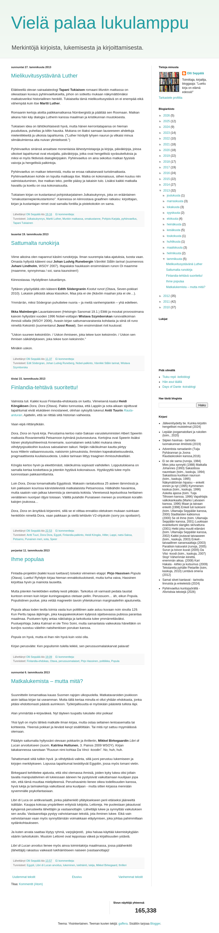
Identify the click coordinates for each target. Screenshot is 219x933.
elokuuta (173, 218)
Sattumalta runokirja (35, 243)
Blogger (155, 923)
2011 (167, 301)
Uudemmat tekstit (23, 877)
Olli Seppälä (195, 73)
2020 (167, 150)
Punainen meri (33, 539)
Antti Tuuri (33, 534)
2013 (167, 190)
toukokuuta (174, 236)
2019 (167, 155)
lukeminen (69, 865)
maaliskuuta (175, 247)
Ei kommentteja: (65, 214)
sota (46, 539)
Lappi (113, 534)
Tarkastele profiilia (170, 97)
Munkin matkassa (73, 218)
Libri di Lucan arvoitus (49, 865)
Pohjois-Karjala (111, 218)
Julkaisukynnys (36, 218)
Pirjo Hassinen (89, 661)
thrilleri (122, 865)
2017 (167, 167)
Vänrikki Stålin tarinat (106, 363)
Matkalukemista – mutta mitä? (47, 681)
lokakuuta (173, 207)
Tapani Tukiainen (23, 222)
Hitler (105, 534)
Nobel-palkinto (84, 363)
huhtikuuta (174, 241)
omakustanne (93, 218)
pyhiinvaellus (129, 218)
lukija (92, 865)
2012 (167, 296)
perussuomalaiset (69, 661)
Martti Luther (53, 218)
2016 (167, 173)
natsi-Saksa (125, 534)
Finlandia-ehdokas (37, 661)
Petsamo (18, 539)
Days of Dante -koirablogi (179, 387)
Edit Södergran (36, 363)
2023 (167, 133)
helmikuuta (174, 253)
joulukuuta (174, 195)
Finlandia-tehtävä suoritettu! (44, 387)
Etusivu (77, 877)
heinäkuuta (174, 224)
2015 (167, 179)
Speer (53, 539)
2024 (167, 127)
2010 (167, 307)
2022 (167, 138)
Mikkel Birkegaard (106, 865)
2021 (167, 144)
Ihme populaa (27, 559)
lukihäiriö (82, 865)
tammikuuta (175, 259)
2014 (167, 184)
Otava (53, 661)
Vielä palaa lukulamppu (100, 22)
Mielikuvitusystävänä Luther (44, 76)
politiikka (104, 661)
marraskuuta (175, 201)
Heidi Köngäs (93, 534)
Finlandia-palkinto (73, 534)
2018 (167, 161)
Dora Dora (46, 534)
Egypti (57, 534)
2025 (167, 121)
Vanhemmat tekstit (131, 877)
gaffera (123, 923)
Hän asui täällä (172, 382)
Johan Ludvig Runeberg (60, 363)
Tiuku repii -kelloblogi (176, 377)
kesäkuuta (174, 230)
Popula (115, 661)
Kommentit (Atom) (31, 884)
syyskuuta (174, 212)
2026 (167, 115)
